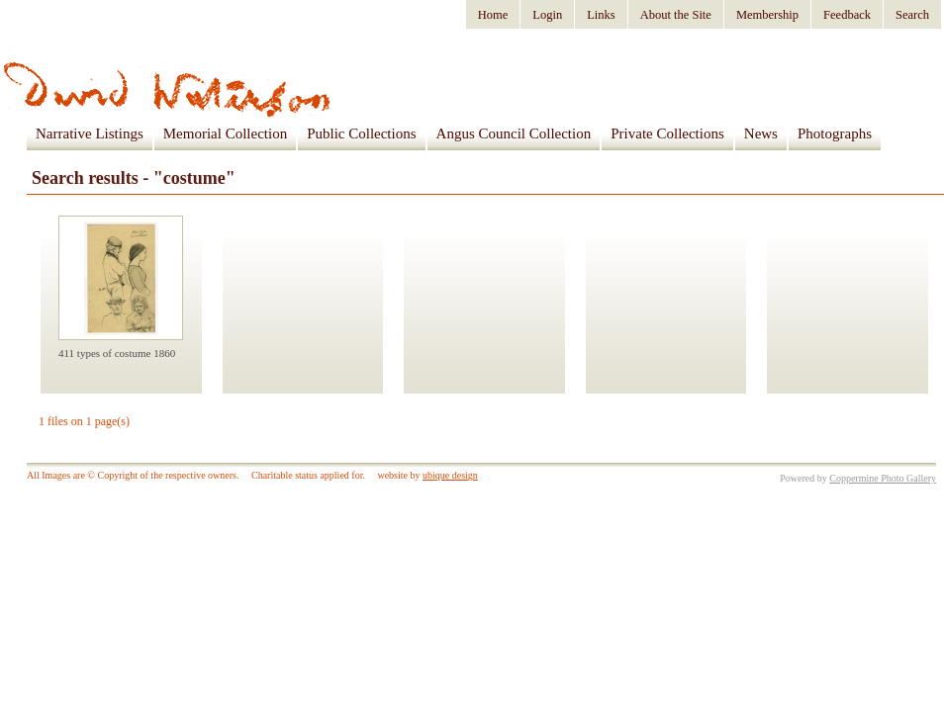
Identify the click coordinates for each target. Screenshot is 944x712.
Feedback (847, 15)
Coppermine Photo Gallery (882, 478)
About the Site (675, 15)
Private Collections (667, 133)
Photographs (835, 133)
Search (912, 15)
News (761, 133)
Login (547, 15)
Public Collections (361, 133)
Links (600, 15)
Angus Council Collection (514, 133)
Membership (767, 15)
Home (493, 15)
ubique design (450, 475)
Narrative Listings (89, 133)
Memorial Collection (225, 133)
